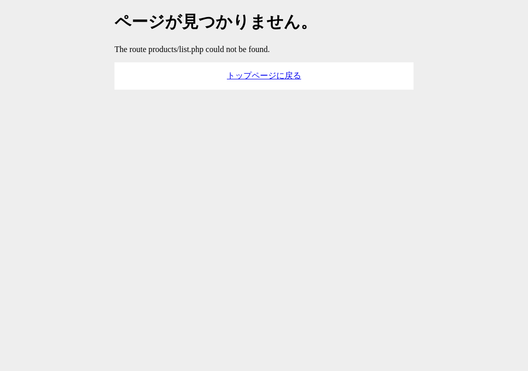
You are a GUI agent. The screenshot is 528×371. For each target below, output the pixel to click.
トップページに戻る (264, 75)
